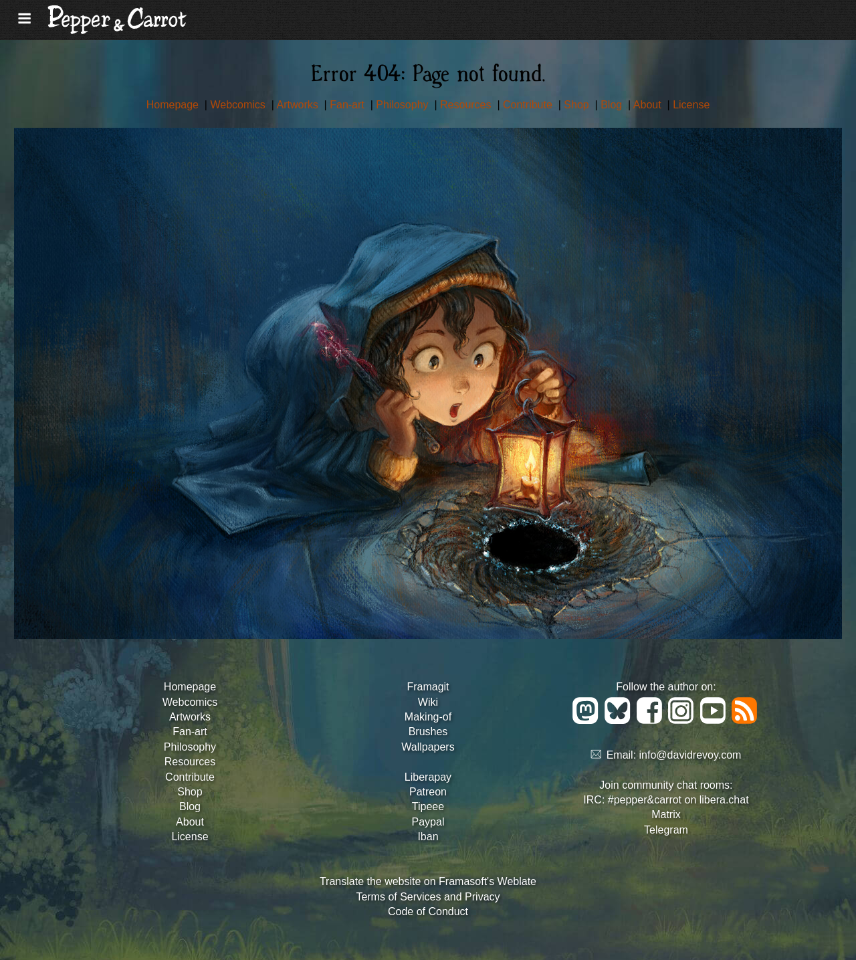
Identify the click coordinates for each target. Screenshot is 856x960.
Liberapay (428, 777)
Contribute (529, 104)
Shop (578, 104)
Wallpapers (427, 747)
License (691, 104)
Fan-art (348, 104)
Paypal (428, 822)
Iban (427, 836)
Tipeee (428, 806)
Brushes (428, 731)
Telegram (666, 830)
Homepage (174, 104)
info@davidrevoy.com (690, 755)
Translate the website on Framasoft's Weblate (428, 881)
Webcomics (239, 104)
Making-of (428, 717)
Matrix (666, 814)
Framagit (428, 686)
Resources (467, 104)
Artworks (298, 104)
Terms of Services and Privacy (428, 896)
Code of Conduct (428, 911)
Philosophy (403, 104)
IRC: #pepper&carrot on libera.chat (665, 799)
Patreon (428, 791)
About (648, 104)
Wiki (428, 702)
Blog (613, 104)
